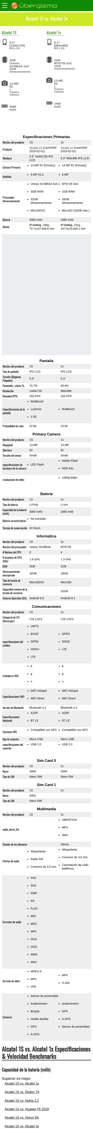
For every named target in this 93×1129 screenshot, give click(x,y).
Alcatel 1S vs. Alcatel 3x (22, 1126)
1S (14, 32)
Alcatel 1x (67, 147)
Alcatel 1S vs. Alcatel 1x (22, 1083)
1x (59, 32)
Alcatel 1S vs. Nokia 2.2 (22, 1100)
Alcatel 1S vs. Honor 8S (22, 1117)
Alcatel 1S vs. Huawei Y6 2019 (27, 1109)
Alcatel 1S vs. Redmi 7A (22, 1092)
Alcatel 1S (36, 147)
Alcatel (7, 32)
